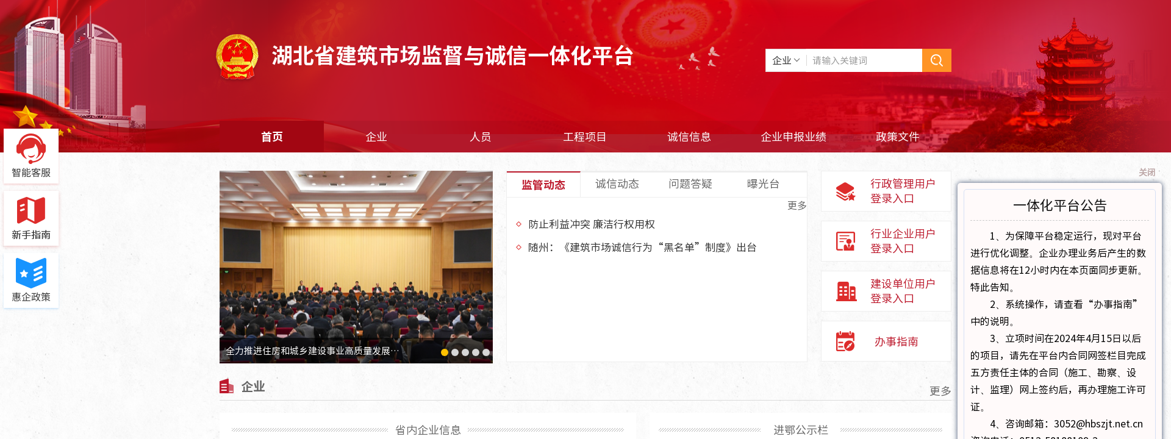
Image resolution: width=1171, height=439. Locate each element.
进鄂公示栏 (800, 429)
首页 (272, 136)
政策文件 (898, 136)
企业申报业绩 (793, 136)
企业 (376, 136)
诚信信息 (689, 136)
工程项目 (585, 136)
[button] (444, 352)
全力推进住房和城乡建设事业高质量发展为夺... (320, 350)
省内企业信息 (428, 429)
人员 (481, 136)
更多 (797, 205)
